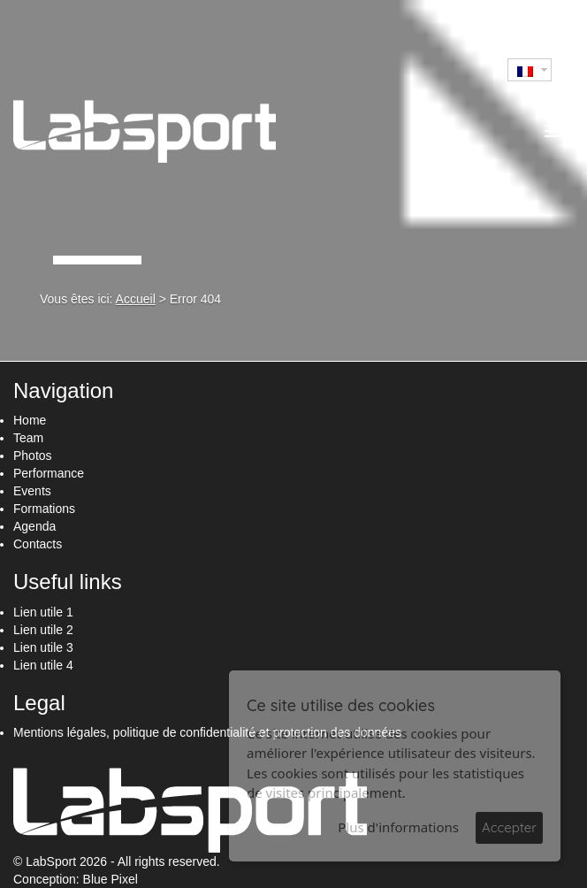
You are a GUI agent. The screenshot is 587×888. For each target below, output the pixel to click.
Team (28, 438)
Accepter (509, 827)
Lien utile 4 (43, 665)
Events (32, 491)
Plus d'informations (398, 827)
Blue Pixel (110, 879)
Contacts (37, 544)
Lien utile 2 (43, 630)
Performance (48, 473)
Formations (44, 508)
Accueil (136, 299)
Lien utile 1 (43, 612)
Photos (32, 455)
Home (29, 420)
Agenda (34, 526)
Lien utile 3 (43, 647)
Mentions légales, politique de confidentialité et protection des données (207, 732)
